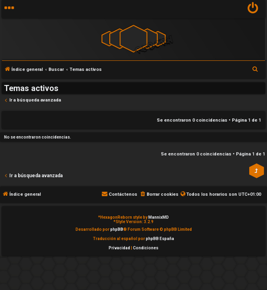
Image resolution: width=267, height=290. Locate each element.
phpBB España (160, 238)
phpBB (116, 229)
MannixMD (158, 217)
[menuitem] (253, 9)
